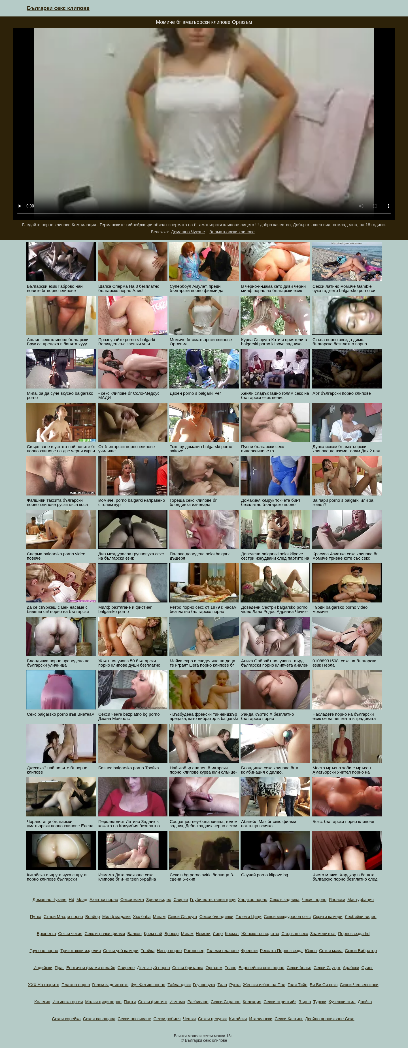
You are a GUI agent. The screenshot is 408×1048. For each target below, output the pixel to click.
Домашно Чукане (188, 231)
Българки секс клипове (58, 8)
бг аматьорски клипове (231, 231)
